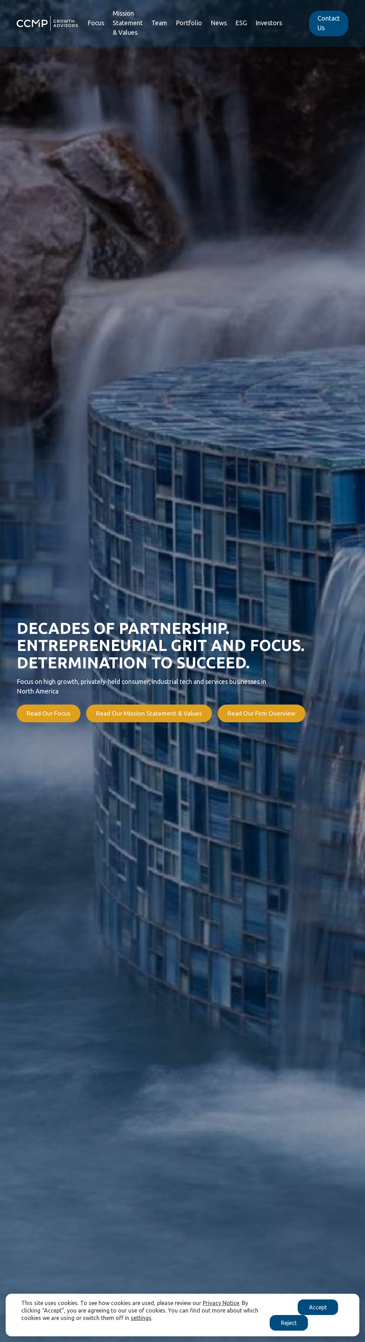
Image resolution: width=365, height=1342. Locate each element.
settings (141, 1318)
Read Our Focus (49, 713)
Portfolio (189, 23)
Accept (318, 1307)
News (218, 23)
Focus (96, 23)
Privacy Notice (221, 1303)
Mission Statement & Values (128, 23)
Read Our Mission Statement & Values (152, 713)
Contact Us (329, 23)
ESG (241, 23)
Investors (269, 23)
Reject (289, 1323)
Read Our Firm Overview (268, 713)
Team (159, 23)
